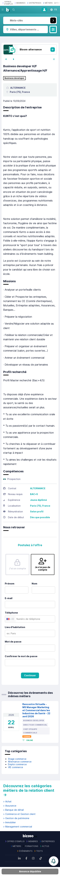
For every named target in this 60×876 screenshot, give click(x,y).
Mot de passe (13, 641)
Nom (34, 583)
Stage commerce (17, 758)
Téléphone (11, 612)
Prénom (9, 583)
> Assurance (9, 805)
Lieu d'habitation (15, 627)
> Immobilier (9, 822)
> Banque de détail (13, 810)
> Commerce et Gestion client (19, 814)
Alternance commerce (20, 761)
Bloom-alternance (31, 49)
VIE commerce (15, 767)
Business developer (14, 78)
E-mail (8, 598)
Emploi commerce (17, 764)
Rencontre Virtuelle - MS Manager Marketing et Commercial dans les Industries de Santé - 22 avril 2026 (36, 710)
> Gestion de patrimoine (16, 818)
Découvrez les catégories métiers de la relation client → (28, 790)
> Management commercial (17, 826)
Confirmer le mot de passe (21, 656)
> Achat (7, 801)
